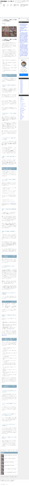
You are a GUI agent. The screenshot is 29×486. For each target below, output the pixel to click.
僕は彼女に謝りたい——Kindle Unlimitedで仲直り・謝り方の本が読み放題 (23, 30)
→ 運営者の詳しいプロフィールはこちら (23, 74)
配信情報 (21, 118)
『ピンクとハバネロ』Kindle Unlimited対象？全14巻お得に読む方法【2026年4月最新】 (24, 27)
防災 (20, 119)
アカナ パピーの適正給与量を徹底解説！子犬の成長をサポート (10, 472)
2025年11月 (21, 85)
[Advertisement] (14, 12)
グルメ (21, 102)
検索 (19, 18)
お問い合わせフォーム (11, 5)
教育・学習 (21, 111)
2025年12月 (21, 84)
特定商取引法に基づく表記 (4, 5)
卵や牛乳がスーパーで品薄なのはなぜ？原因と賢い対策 (9, 458)
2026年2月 (21, 82)
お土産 (21, 100)
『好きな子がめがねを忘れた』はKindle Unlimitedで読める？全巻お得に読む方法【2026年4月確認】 (24, 24)
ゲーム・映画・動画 (22, 103)
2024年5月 (21, 90)
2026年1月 (21, 83)
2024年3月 (21, 92)
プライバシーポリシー (8, 5)
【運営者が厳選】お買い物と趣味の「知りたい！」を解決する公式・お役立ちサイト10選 (24, 5)
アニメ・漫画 (21, 101)
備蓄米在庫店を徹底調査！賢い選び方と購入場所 (9, 465)
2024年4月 (21, 91)
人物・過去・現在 (22, 108)
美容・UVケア (21, 117)
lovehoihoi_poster (3, 23)
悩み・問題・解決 (22, 110)
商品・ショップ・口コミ (23, 109)
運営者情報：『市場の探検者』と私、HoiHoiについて (16, 5)
